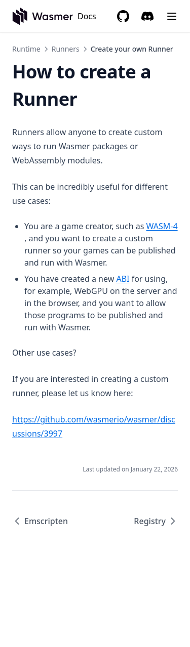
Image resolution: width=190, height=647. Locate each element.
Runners (66, 49)
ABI (122, 278)
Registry (156, 521)
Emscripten (40, 521)
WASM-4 (162, 226)
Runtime (26, 49)
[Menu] (172, 16)
